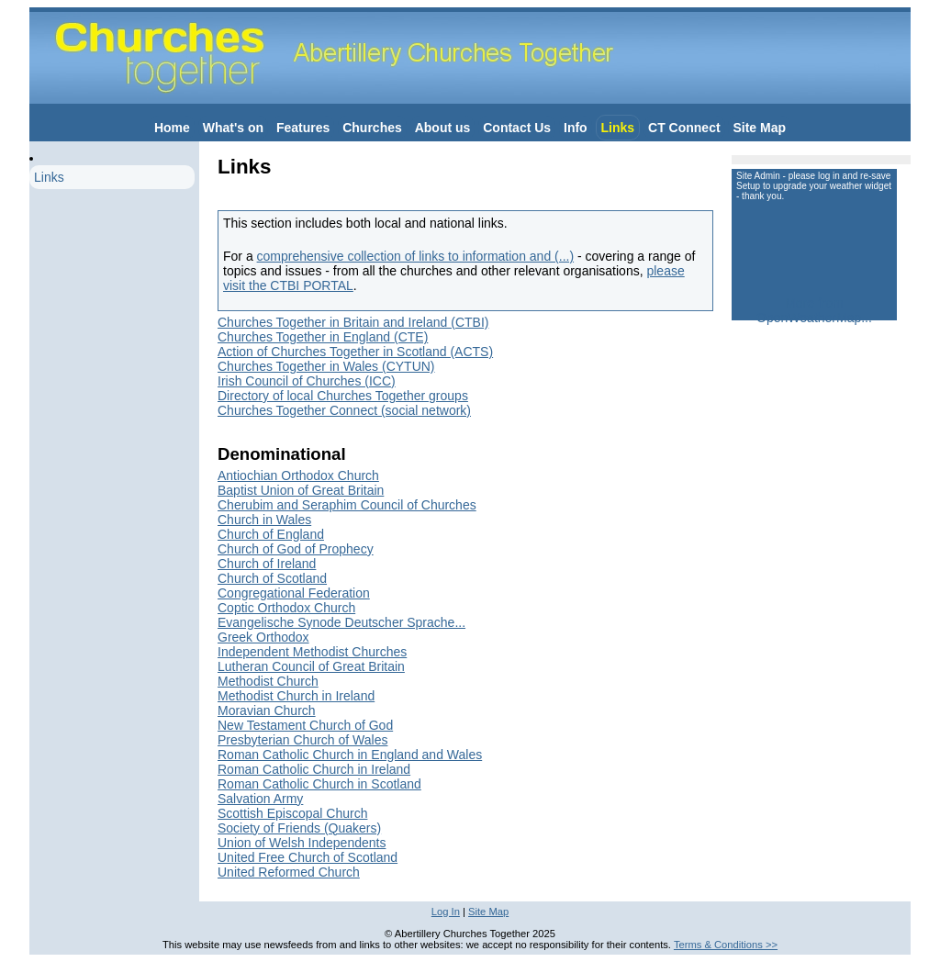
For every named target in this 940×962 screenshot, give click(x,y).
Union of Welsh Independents (302, 842)
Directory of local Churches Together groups (343, 395)
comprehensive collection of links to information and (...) (416, 256)
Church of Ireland (267, 563)
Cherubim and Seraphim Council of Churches (347, 505)
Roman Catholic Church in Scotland (319, 784)
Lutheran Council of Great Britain (311, 666)
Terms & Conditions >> (726, 944)
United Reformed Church (289, 872)
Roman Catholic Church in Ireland (314, 769)
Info (576, 127)
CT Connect (684, 127)
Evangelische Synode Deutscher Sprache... (341, 622)
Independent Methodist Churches (312, 651)
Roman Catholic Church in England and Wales (350, 754)
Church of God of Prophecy (296, 549)
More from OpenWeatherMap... (814, 310)
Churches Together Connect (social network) (344, 410)
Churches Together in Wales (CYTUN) (326, 366)
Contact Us (517, 127)
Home (172, 127)
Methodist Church (268, 681)
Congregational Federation (294, 593)
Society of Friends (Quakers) (299, 828)
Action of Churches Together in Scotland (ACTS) (355, 351)
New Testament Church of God (305, 725)
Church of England (271, 534)
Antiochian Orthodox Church (298, 475)
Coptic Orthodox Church (286, 607)
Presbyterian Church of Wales (302, 740)
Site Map (759, 127)
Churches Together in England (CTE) (323, 337)
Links (618, 127)
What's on (233, 127)
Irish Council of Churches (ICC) (307, 381)
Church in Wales (264, 519)
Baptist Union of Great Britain (301, 490)
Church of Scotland (272, 578)
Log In (445, 911)
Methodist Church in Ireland (296, 695)
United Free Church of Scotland (307, 857)
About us (443, 127)
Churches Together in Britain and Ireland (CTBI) (353, 322)
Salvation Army (260, 798)
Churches (372, 127)
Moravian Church (267, 710)
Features (303, 127)
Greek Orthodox (263, 637)
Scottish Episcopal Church (292, 813)
